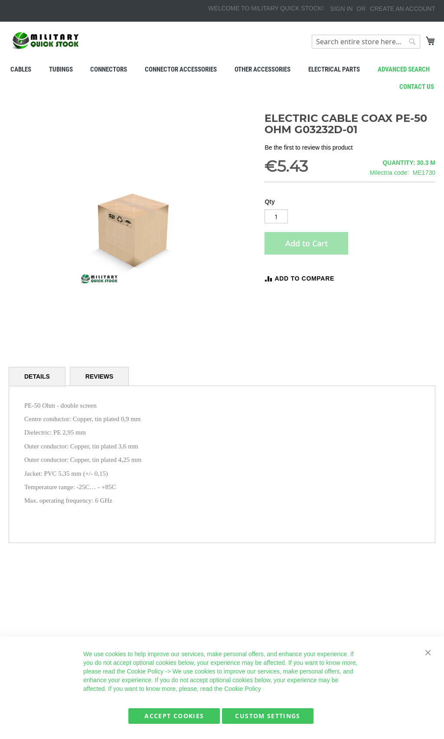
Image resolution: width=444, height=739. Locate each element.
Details (37, 376)
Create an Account (402, 8)
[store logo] (45, 40)
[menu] (222, 69)
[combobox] (366, 42)
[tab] (37, 376)
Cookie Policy (145, 671)
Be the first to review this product (308, 147)
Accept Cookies (174, 716)
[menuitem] (20, 69)
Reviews (99, 376)
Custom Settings (267, 716)
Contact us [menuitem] (416, 87)
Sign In (341, 8)
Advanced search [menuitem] (404, 69)
